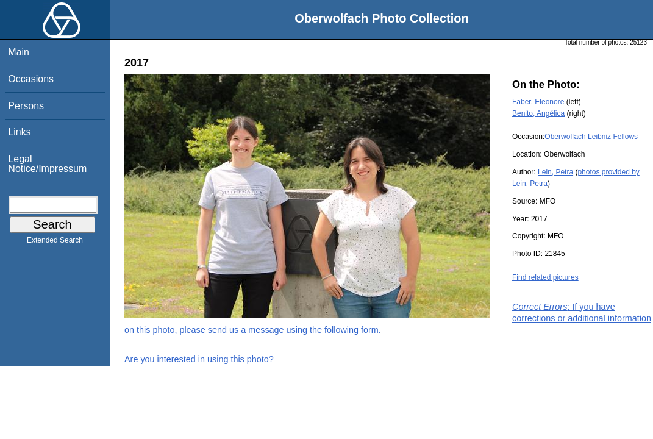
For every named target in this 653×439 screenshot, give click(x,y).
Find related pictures (545, 277)
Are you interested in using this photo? (199, 359)
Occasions (31, 79)
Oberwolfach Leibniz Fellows (591, 136)
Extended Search (55, 242)
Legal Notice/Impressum (47, 164)
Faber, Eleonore (538, 102)
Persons (26, 106)
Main (18, 52)
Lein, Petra (555, 172)
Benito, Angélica (538, 113)
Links (19, 132)
